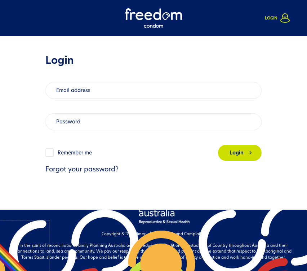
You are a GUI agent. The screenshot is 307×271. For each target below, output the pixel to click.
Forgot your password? (82, 169)
